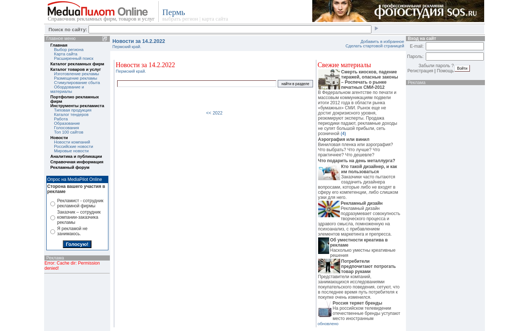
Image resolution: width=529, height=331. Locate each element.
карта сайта (215, 19)
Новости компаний (72, 142)
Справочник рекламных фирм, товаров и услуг (101, 19)
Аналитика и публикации (76, 156)
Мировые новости (71, 151)
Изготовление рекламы (76, 74)
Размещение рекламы (75, 78)
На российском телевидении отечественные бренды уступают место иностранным (359, 311)
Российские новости (73, 146)
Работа (61, 119)
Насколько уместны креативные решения (359, 247)
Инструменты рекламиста (77, 105)
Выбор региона (68, 49)
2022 (218, 113)
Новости (59, 137)
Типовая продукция (72, 110)
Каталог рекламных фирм (77, 64)
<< (208, 113)
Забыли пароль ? (436, 65)
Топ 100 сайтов (68, 132)
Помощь (445, 70)
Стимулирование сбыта (77, 82)
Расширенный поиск (73, 58)
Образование (67, 123)
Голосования (66, 128)
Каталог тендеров (71, 114)
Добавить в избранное (382, 41)
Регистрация (420, 70)
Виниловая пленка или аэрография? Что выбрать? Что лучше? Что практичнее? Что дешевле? (359, 147)
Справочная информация (76, 162)
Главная (58, 45)
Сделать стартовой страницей (374, 46)
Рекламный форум (69, 167)
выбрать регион (180, 19)
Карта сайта (65, 54)
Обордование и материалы (67, 89)
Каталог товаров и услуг (75, 69)
